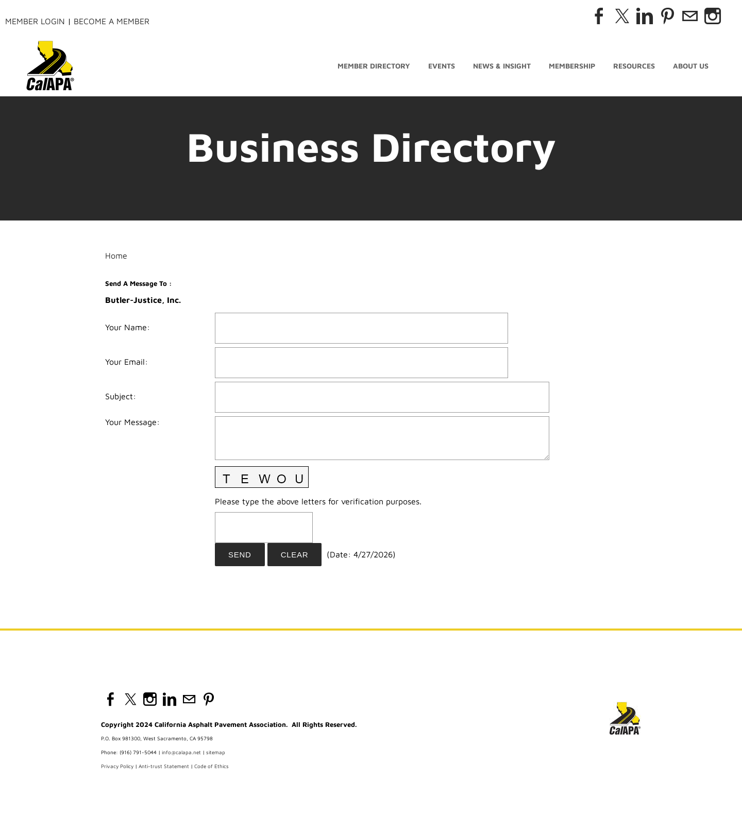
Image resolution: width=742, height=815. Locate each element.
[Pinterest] (667, 16)
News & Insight (502, 65)
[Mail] (690, 16)
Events (441, 65)
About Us (691, 65)
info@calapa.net (181, 752)
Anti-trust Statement (164, 766)
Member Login (35, 21)
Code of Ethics (211, 766)
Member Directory (374, 65)
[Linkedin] (644, 16)
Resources (634, 65)
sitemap (215, 752)
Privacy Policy (117, 766)
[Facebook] (599, 16)
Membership (572, 65)
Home (116, 255)
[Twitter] (622, 16)
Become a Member (111, 21)
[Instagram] (712, 16)
